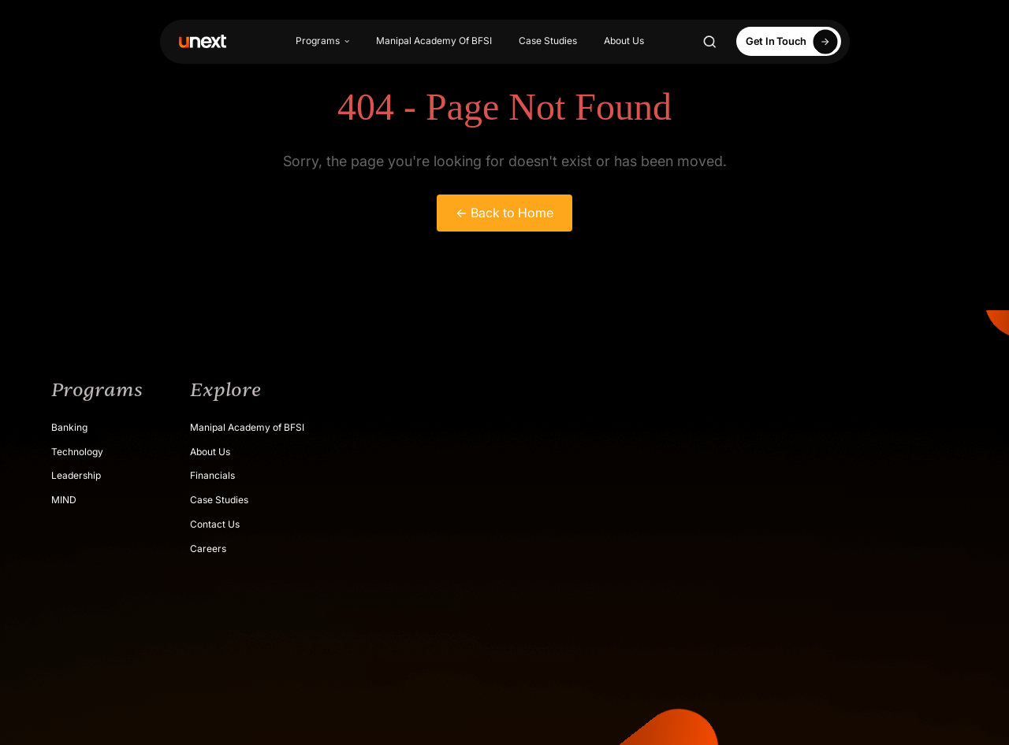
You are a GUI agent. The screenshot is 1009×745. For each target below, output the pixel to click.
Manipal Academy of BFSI (247, 427)
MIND (63, 500)
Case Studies (548, 40)
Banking (69, 427)
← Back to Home (504, 213)
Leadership (76, 475)
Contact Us (215, 524)
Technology (77, 452)
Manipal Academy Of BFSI (434, 40)
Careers (208, 548)
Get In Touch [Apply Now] (794, 41)
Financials (212, 475)
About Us (624, 40)
